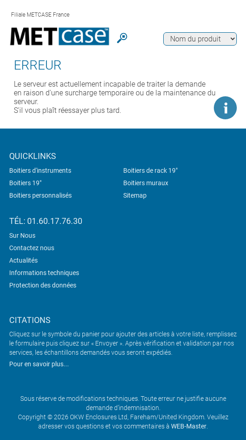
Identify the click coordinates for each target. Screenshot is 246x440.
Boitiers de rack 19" (150, 170)
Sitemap (135, 195)
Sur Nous (22, 235)
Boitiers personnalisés (40, 195)
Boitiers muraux (145, 183)
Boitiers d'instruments (40, 170)
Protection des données (42, 285)
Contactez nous (31, 248)
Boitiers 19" (25, 183)
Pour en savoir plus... (39, 364)
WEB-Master (188, 426)
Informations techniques (44, 272)
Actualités (23, 260)
